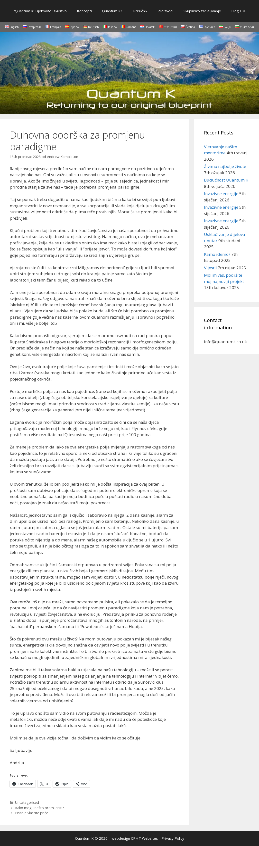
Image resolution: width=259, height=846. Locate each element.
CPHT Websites (144, 838)
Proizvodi (165, 10)
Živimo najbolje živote (225, 166)
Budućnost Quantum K (226, 180)
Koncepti (84, 10)
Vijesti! (210, 268)
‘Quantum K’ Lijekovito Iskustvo (40, 10)
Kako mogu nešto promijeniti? (39, 807)
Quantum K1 (112, 10)
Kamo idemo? (217, 254)
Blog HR (238, 10)
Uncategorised (27, 802)
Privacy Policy (172, 838)
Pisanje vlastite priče (31, 813)
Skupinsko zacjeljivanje (202, 10)
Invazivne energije (221, 193)
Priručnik (140, 10)
